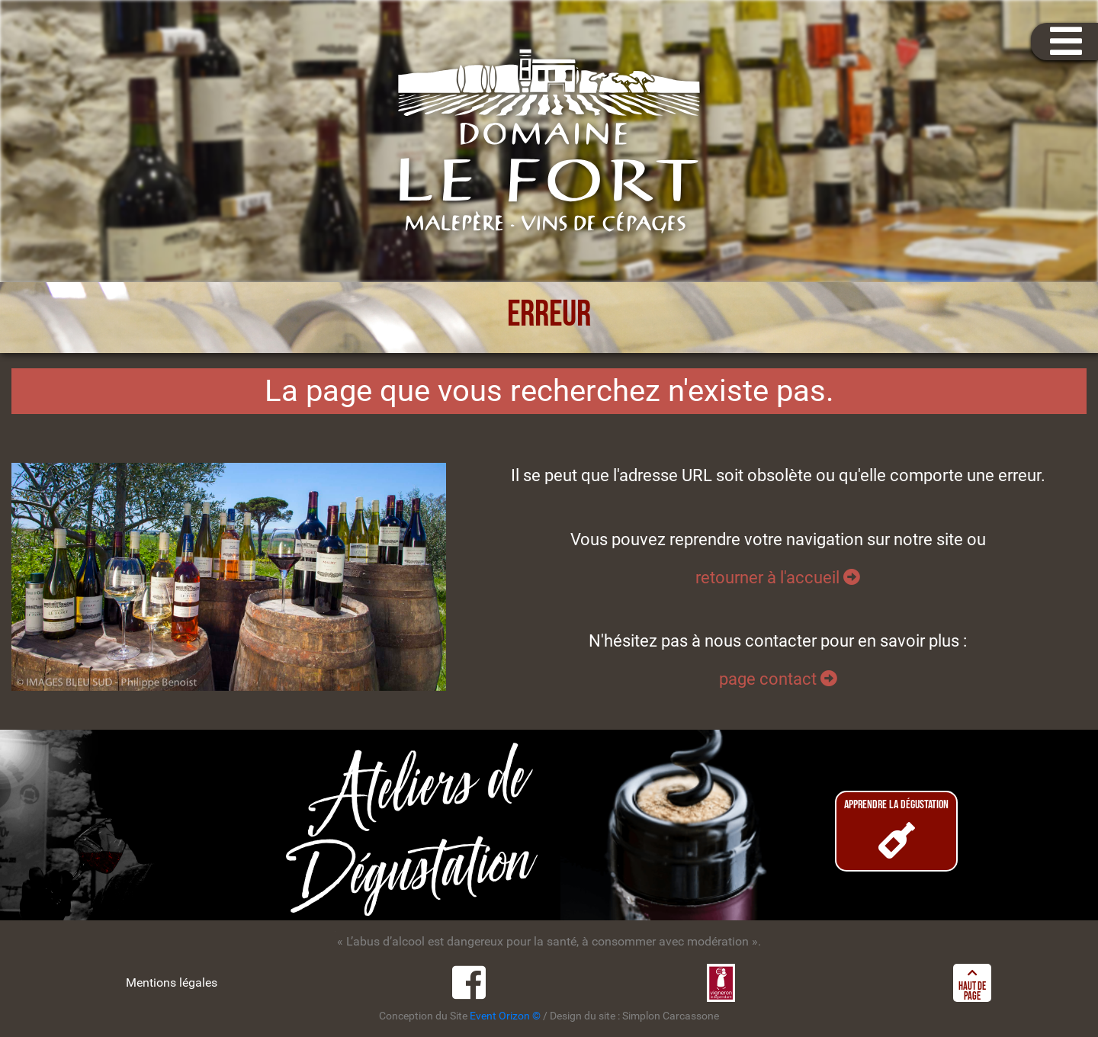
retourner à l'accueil (777, 577)
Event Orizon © (505, 1016)
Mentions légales (171, 982)
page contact (778, 679)
